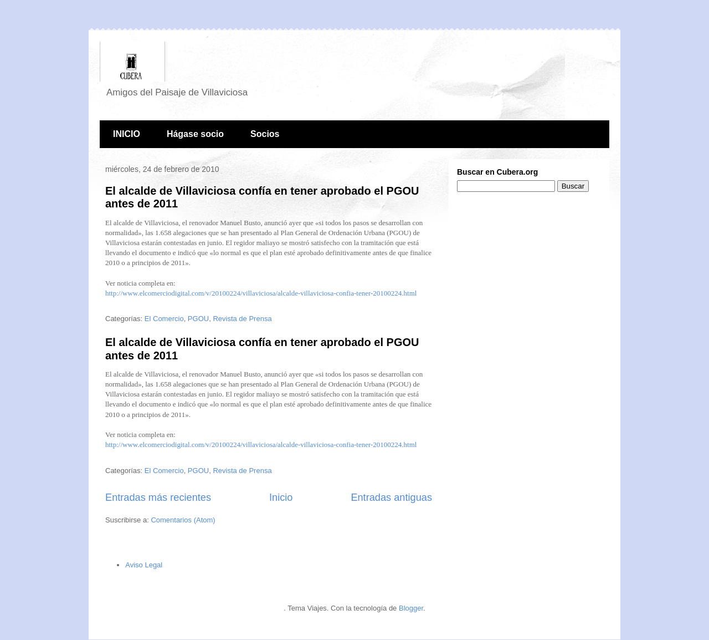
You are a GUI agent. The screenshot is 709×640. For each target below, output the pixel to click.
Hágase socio (195, 134)
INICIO (126, 134)
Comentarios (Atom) (183, 520)
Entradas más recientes (158, 497)
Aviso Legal (143, 565)
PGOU (198, 318)
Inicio (280, 497)
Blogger (411, 608)
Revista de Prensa (242, 318)
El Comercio (164, 318)
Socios (264, 134)
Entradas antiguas (391, 497)
